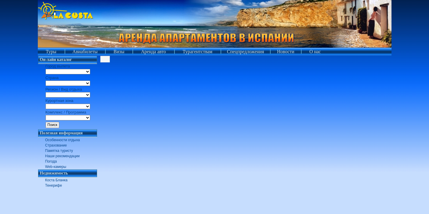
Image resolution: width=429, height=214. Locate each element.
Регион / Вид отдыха (64, 89)
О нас (315, 51)
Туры (51, 51)
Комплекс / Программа (66, 112)
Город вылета (58, 66)
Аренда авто (153, 51)
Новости (285, 51)
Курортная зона (60, 100)
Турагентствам (198, 51)
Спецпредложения (245, 51)
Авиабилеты (84, 51)
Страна (52, 77)
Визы (118, 51)
